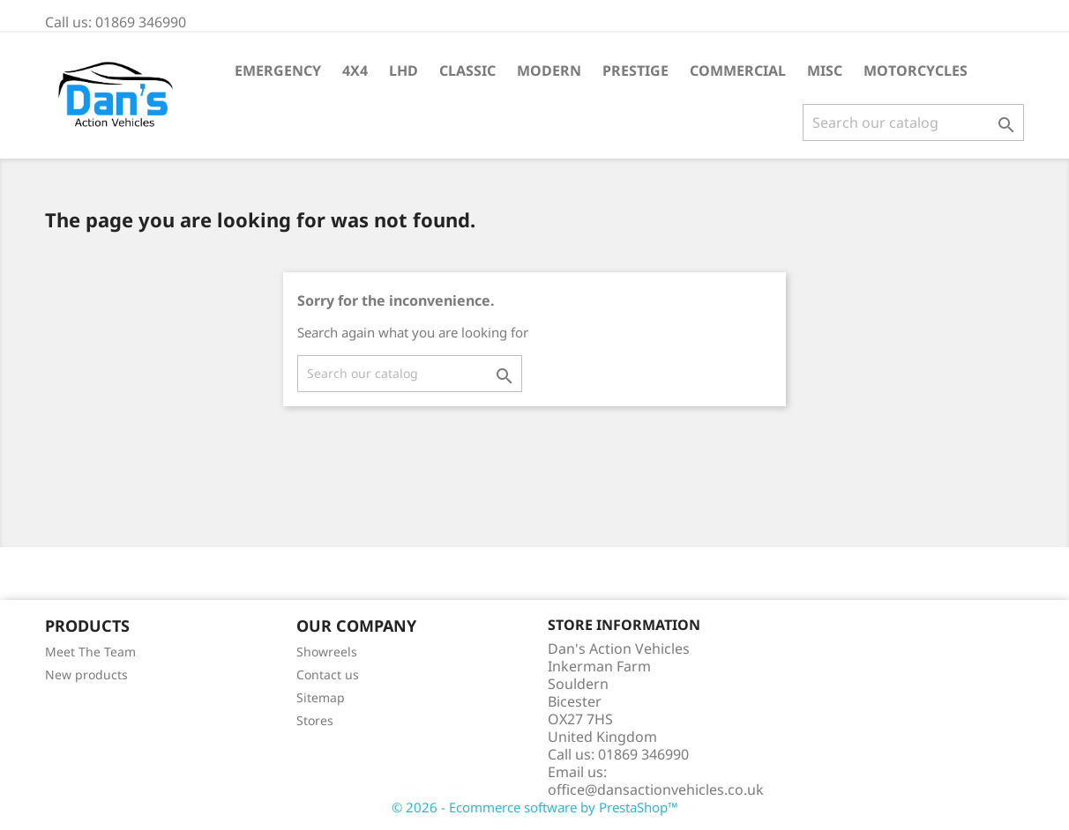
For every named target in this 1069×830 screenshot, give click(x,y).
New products (86, 674)
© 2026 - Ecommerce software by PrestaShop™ (535, 807)
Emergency (278, 70)
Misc (824, 70)
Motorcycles (915, 70)
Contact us (327, 674)
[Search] (913, 122)
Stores (314, 720)
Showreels (326, 651)
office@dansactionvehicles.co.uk (656, 789)
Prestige (635, 70)
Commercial (738, 70)
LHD (403, 70)
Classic (467, 70)
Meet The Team (90, 651)
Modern (549, 70)
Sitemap (320, 697)
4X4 (355, 70)
